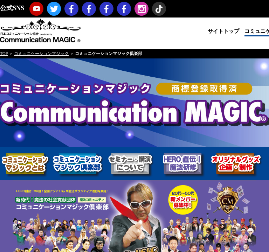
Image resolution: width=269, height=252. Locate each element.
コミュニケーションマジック (41, 53)
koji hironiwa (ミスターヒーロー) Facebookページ (124, 9)
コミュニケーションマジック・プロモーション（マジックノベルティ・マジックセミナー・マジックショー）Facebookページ (89, 9)
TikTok (159, 9)
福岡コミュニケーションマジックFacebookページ (106, 9)
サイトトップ (223, 31)
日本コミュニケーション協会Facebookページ (71, 9)
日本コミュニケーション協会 (40, 30)
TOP (4, 53)
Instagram (141, 9)
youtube (36, 9)
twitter (54, 9)
